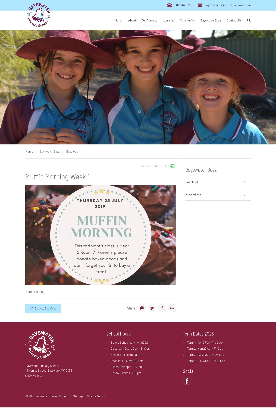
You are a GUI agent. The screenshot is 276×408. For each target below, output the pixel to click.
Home (119, 20)
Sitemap (78, 396)
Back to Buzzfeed (46, 308)
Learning (168, 20)
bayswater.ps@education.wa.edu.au (228, 5)
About (132, 20)
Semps (101, 396)
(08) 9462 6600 (183, 5)
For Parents (149, 20)
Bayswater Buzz (210, 20)
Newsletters (193, 194)
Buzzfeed (191, 182)
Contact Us (234, 20)
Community (187, 20)
